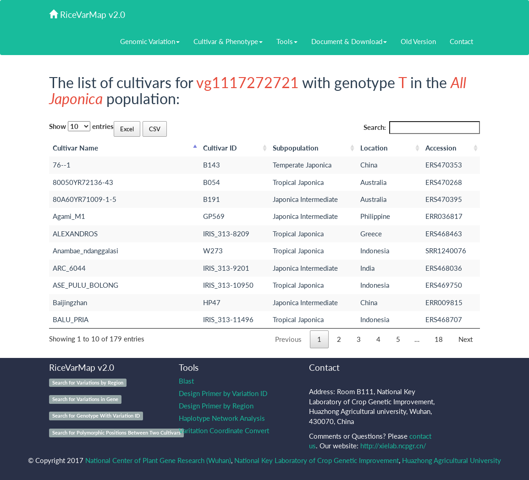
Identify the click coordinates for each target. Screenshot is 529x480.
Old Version (418, 41)
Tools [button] (287, 41)
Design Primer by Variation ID (223, 393)
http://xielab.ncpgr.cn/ (393, 445)
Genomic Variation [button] (150, 41)
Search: (422, 127)
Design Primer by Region (216, 406)
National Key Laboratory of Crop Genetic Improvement (316, 460)
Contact (461, 41)
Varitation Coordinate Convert (224, 430)
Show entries (81, 126)
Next (465, 339)
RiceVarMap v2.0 (87, 14)
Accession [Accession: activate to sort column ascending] (440, 148)
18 (439, 339)
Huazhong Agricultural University (451, 460)
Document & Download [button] (349, 41)
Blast (186, 381)
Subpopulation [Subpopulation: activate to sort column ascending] (295, 148)
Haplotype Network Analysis (222, 418)
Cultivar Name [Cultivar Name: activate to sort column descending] (75, 148)
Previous (288, 339)
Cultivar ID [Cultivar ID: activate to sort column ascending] (220, 148)
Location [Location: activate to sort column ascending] (373, 148)
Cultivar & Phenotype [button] (228, 41)
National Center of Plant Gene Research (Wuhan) (158, 460)
